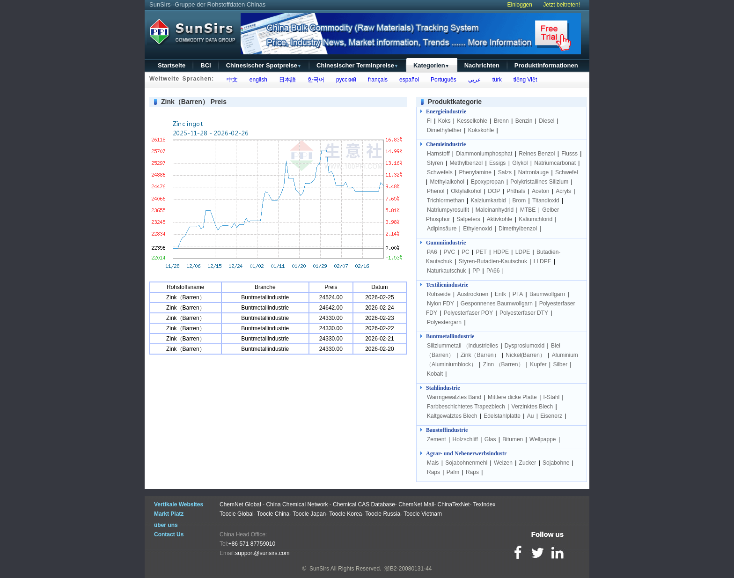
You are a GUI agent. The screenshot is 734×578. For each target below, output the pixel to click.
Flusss (569, 153)
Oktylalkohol (466, 191)
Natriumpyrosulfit (448, 210)
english (256, 79)
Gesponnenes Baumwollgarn (497, 303)
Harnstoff (438, 153)
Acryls (563, 191)
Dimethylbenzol (518, 228)
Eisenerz (551, 416)
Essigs (497, 163)
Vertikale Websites (178, 504)
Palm (453, 472)
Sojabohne (556, 462)
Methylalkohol (447, 181)
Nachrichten (481, 65)
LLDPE (542, 261)
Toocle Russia (382, 514)
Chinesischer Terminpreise (357, 65)
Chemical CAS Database (364, 504)
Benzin (524, 121)
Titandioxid (545, 200)
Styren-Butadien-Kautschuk (493, 261)
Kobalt (435, 374)
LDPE (522, 252)
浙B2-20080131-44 (408, 568)
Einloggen (519, 4)
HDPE (501, 252)
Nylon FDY (440, 303)
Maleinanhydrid (495, 210)
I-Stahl (551, 397)
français (376, 79)
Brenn (501, 121)
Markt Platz (169, 514)
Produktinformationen (546, 65)
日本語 (286, 79)
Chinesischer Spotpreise (263, 65)
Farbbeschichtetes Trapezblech (466, 406)
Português (441, 79)
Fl (429, 121)
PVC (449, 252)
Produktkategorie (455, 101)
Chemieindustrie (446, 144)
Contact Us (169, 534)
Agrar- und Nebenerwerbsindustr (466, 453)
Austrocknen (473, 294)
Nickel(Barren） (525, 355)
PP (476, 270)
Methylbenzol (466, 163)
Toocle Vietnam (423, 514)
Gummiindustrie (446, 242)
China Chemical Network (297, 504)
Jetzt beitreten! (561, 4)
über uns (166, 525)
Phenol (435, 191)
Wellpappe (542, 439)
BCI (205, 65)
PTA (518, 294)
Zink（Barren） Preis (194, 101)
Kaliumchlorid (535, 219)
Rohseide (439, 294)
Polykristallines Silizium (539, 181)
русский (344, 79)
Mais (433, 462)
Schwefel (566, 172)
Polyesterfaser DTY (523, 313)
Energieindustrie (446, 111)
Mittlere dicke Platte (512, 397)
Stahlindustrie (443, 388)
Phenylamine (475, 172)
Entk (500, 294)
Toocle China (273, 514)
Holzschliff (464, 439)
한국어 (314, 79)
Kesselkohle (472, 121)
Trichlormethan (445, 200)
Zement (436, 439)
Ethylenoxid (477, 228)
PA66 (492, 270)
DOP (494, 191)
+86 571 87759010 (251, 544)
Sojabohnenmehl (466, 462)
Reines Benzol (537, 153)
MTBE (528, 210)
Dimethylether (444, 130)
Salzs (505, 172)
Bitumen (512, 439)
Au (530, 416)
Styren (435, 163)
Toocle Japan (309, 514)
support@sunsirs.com (262, 553)
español (407, 79)
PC (466, 252)
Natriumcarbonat (555, 163)
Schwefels (440, 172)
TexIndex (484, 504)
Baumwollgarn (547, 294)
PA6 (432, 252)
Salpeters (468, 219)
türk (495, 79)
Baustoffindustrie (447, 430)
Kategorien (431, 65)
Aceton (540, 191)
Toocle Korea (345, 514)
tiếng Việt (523, 79)
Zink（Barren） (480, 355)
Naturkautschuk (446, 270)
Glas (490, 439)
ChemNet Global (240, 504)
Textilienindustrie (447, 285)
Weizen (503, 462)
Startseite (171, 65)
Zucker (527, 462)
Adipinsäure (441, 228)
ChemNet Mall (416, 504)
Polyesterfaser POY (468, 313)
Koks (444, 121)
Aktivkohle (500, 219)
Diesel (546, 121)
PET (481, 252)
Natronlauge (533, 172)
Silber (560, 364)
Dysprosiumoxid (524, 345)
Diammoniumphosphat (484, 153)
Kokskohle (481, 130)
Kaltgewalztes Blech (452, 416)
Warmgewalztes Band (454, 397)
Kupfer (538, 364)
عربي (473, 79)
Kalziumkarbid (488, 200)
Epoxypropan (487, 181)
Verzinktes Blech (532, 406)
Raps (433, 472)
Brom (519, 200)
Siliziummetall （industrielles (463, 345)
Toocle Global (237, 514)
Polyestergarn (444, 322)
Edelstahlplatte (502, 416)
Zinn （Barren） (503, 364)
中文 (230, 79)
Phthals (515, 191)
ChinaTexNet (454, 504)
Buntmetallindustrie (450, 336)
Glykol (520, 163)
